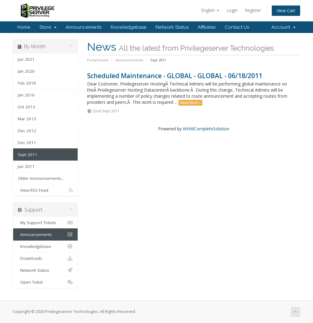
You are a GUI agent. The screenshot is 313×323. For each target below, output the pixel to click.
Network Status (172, 27)
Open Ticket (45, 282)
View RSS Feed (45, 190)
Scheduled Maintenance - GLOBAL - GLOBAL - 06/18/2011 (174, 75)
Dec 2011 (27, 142)
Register (253, 10)
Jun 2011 (26, 166)
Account (283, 27)
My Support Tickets (45, 222)
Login (232, 10)
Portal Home (98, 60)
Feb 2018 (27, 83)
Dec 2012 (27, 130)
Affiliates (206, 27)
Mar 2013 (27, 119)
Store (48, 27)
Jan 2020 (26, 71)
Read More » (190, 102)
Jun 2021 (26, 59)
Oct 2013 (26, 107)
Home (23, 27)
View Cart (286, 10)
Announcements (83, 27)
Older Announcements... (41, 178)
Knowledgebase (128, 27)
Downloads (45, 258)
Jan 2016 (26, 95)
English (210, 10)
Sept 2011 (27, 154)
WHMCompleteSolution (206, 129)
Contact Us (237, 27)
